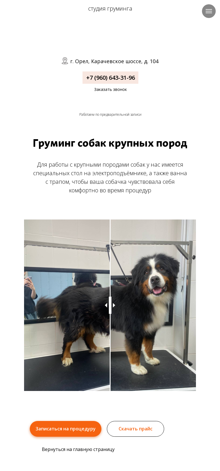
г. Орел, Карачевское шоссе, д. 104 (114, 61)
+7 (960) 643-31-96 (110, 77)
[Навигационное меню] (209, 11)
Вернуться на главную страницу (78, 449)
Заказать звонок (110, 89)
